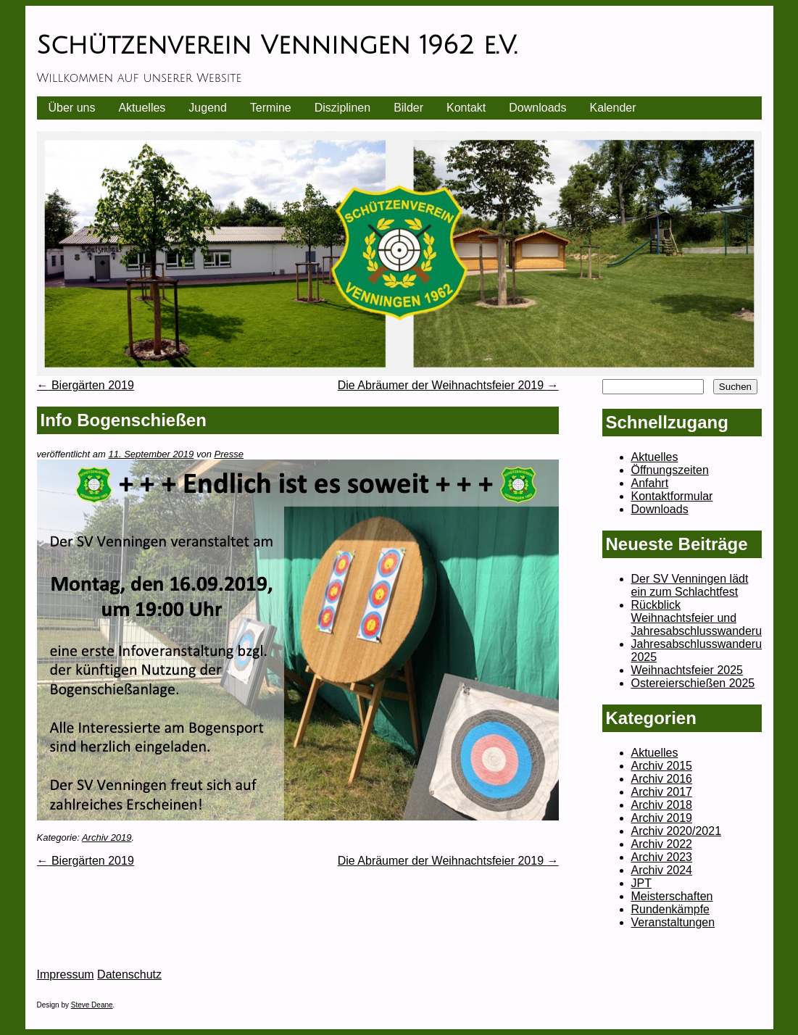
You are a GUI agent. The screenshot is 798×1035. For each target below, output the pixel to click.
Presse (229, 454)
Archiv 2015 (662, 766)
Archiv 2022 (662, 844)
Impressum (65, 974)
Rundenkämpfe (670, 909)
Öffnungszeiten (670, 470)
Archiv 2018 (662, 805)
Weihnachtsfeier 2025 (687, 670)
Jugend (207, 107)
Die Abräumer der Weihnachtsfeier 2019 (448, 385)
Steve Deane (92, 1005)
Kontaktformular (672, 496)
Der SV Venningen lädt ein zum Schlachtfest (690, 585)
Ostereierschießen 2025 (693, 683)
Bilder (408, 107)
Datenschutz (129, 974)
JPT (641, 883)
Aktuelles (141, 107)
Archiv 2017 (662, 792)
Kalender (612, 107)
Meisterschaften (672, 896)
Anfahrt (650, 483)
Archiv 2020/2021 (676, 831)
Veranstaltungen (673, 922)
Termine (270, 107)
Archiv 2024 (662, 870)
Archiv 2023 (662, 857)
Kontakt (466, 107)
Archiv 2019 (107, 837)
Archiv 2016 (662, 779)
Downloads (537, 107)
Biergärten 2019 (85, 385)
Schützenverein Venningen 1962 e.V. (277, 45)
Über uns (72, 107)
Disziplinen (342, 107)
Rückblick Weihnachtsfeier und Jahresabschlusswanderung (703, 618)
